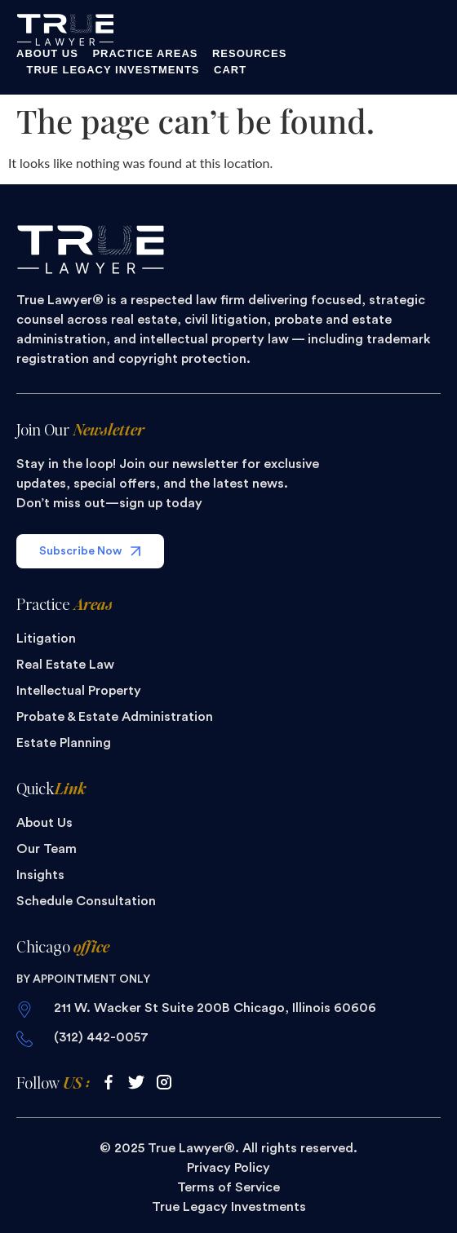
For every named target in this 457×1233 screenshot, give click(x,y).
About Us (47, 53)
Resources (249, 53)
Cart (230, 70)
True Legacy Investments (113, 70)
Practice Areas (144, 53)
